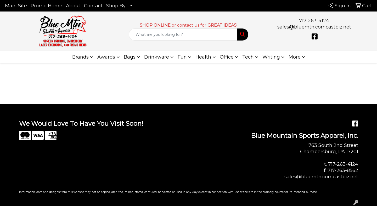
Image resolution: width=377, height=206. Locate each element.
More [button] (295, 57)
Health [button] (203, 57)
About (73, 6)
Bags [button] (130, 57)
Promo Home (46, 6)
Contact (93, 6)
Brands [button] (80, 57)
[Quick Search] (183, 34)
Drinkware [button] (156, 57)
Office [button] (227, 57)
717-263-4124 (314, 21)
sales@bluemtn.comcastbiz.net (314, 27)
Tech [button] (248, 57)
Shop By (116, 6)
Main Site (16, 6)
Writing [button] (271, 57)
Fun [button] (182, 57)
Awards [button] (106, 57)
